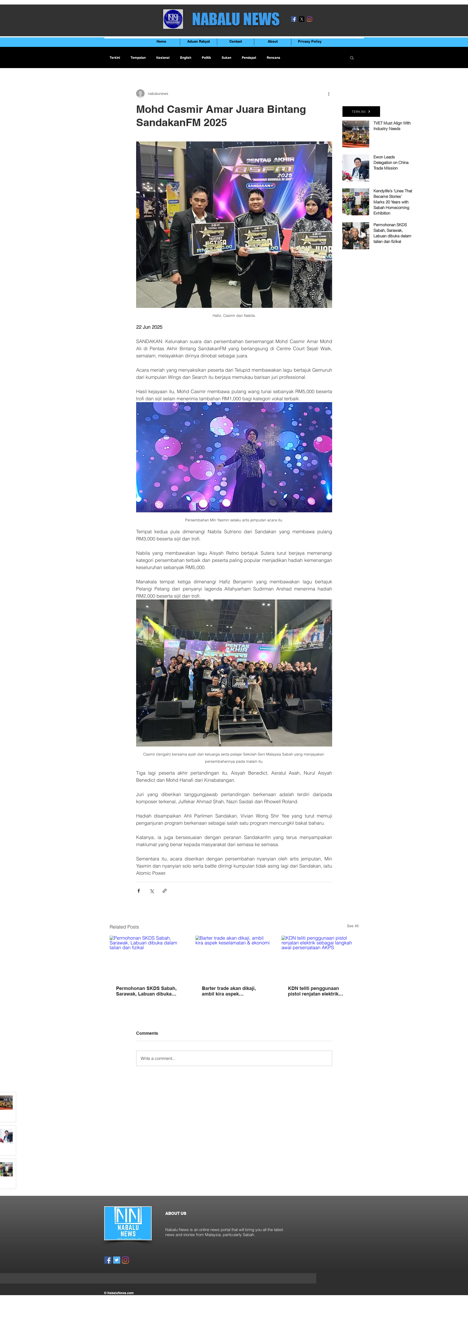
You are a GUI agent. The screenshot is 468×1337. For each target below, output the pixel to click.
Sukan (226, 58)
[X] (301, 19)
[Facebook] (293, 19)
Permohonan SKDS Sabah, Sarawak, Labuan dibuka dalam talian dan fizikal (146, 991)
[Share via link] (164, 890)
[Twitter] (116, 1260)
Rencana (273, 58)
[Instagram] (309, 19)
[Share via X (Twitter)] (151, 890)
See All (353, 925)
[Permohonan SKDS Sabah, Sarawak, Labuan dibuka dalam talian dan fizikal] (148, 957)
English (185, 58)
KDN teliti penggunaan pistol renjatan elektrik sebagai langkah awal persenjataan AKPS (313, 991)
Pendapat (249, 58)
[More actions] (329, 93)
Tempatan (138, 58)
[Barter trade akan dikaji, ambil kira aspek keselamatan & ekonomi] (234, 957)
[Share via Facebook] (138, 890)
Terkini (115, 58)
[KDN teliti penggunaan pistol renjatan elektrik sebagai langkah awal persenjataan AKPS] (320, 957)
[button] (351, 57)
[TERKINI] (361, 111)
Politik (206, 58)
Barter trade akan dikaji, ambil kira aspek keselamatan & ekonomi (229, 991)
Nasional (163, 58)
